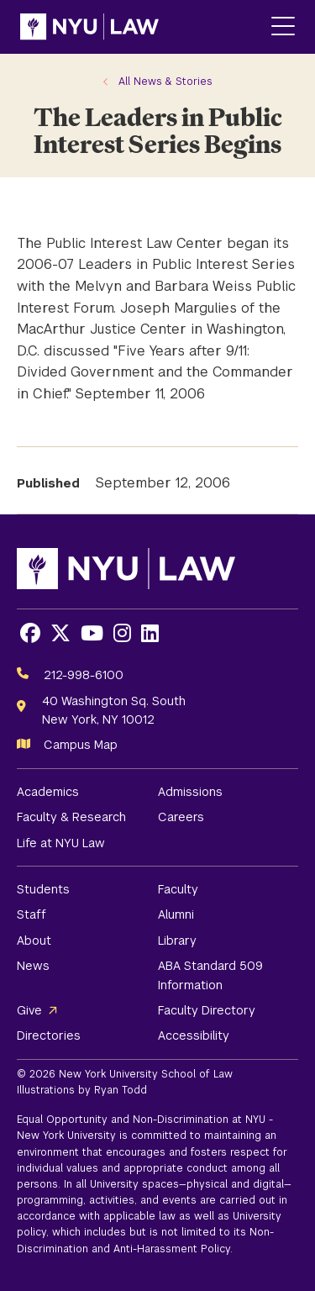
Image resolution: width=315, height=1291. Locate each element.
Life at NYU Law (61, 843)
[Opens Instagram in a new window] (122, 633)
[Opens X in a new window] (60, 633)
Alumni (176, 914)
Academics (48, 791)
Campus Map (81, 744)
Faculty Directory (206, 1010)
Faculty (178, 889)
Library (177, 940)
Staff (31, 914)
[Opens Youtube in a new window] (92, 633)
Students (43, 889)
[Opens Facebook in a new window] (30, 633)
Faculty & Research (71, 817)
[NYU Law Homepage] (89, 26)
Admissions (190, 791)
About (34, 940)
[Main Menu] (283, 27)
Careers (181, 817)
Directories (49, 1035)
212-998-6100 (83, 674)
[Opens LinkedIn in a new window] (150, 633)
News (33, 965)
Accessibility (193, 1035)
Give (29, 1010)
